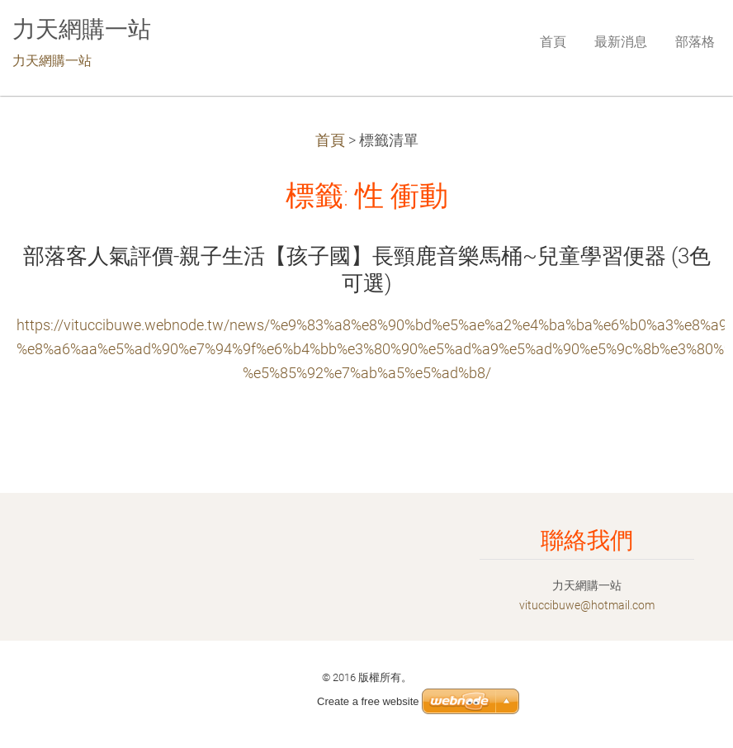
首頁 (330, 140)
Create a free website (368, 701)
